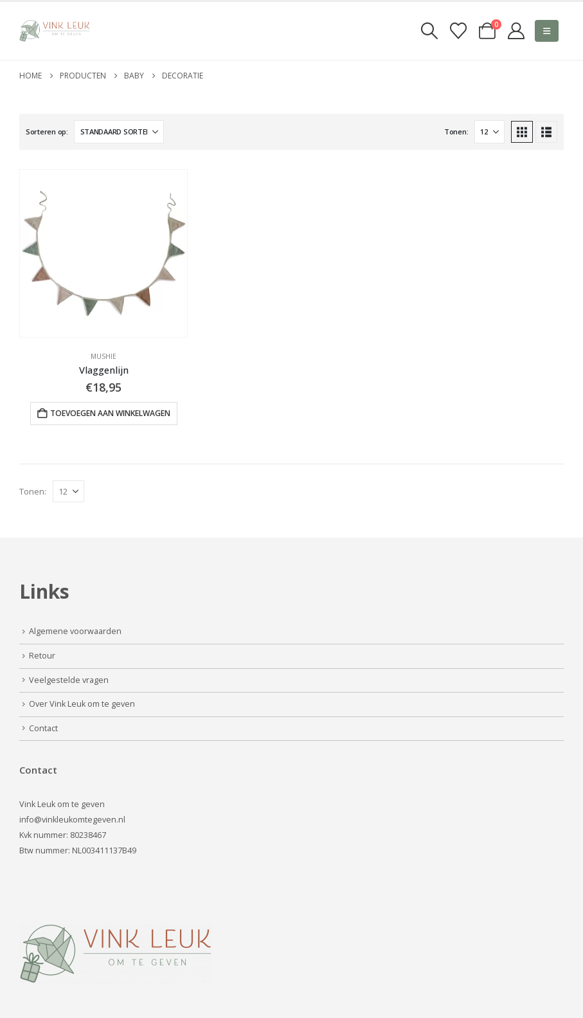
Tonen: (456, 131)
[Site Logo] (54, 31)
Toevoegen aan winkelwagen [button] (110, 413)
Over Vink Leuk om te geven (82, 703)
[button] (429, 31)
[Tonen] (489, 131)
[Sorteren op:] (119, 131)
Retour (42, 655)
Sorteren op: (47, 131)
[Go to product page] (103, 253)
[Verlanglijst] (458, 31)
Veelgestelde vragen (69, 680)
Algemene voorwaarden (75, 631)
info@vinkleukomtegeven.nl (72, 819)
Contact (43, 728)
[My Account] (516, 31)
